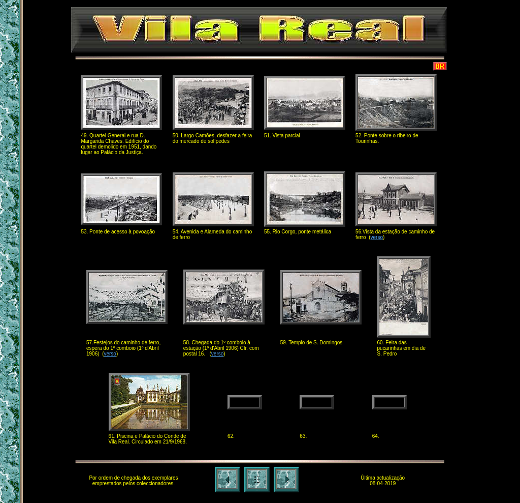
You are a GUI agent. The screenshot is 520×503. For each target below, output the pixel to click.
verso (377, 237)
